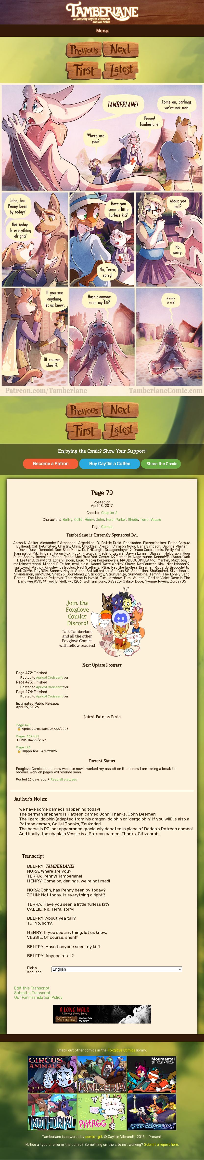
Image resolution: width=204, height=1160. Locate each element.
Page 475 (23, 725)
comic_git (93, 1137)
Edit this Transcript (32, 988)
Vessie (156, 520)
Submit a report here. (161, 1145)
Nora (110, 520)
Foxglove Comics (121, 1050)
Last (120, 70)
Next (120, 49)
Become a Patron (50, 463)
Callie (78, 520)
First (83, 70)
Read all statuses (64, 779)
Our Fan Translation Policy (38, 997)
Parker (120, 520)
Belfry (67, 520)
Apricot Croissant (49, 677)
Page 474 (23, 747)
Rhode (133, 520)
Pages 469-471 (27, 736)
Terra (144, 520)
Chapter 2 (109, 513)
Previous (83, 49)
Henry (89, 520)
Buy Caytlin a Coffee (109, 463)
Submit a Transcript (32, 992)
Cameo (107, 527)
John (100, 520)
